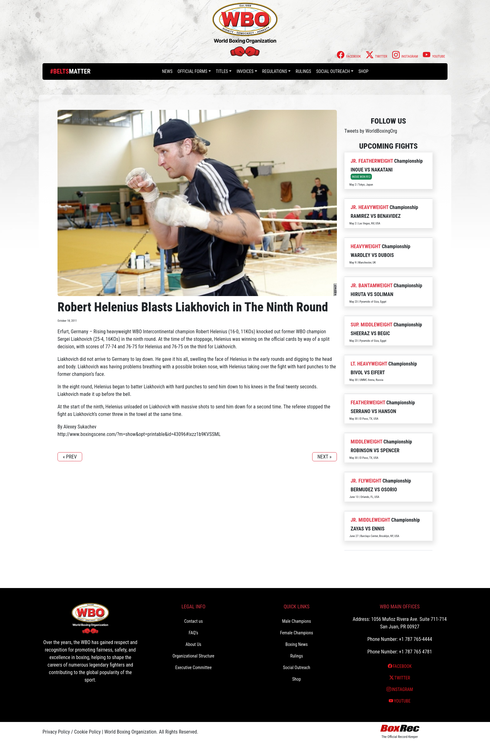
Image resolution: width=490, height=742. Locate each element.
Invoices (245, 71)
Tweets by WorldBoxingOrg (370, 131)
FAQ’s (193, 632)
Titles (222, 71)
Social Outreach (333, 71)
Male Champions (296, 621)
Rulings (303, 71)
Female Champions (296, 632)
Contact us (193, 621)
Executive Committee (193, 667)
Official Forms (192, 71)
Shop (363, 71)
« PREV (70, 457)
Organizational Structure (193, 655)
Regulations (274, 71)
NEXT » (325, 457)
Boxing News (296, 644)
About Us (193, 644)
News (167, 71)
